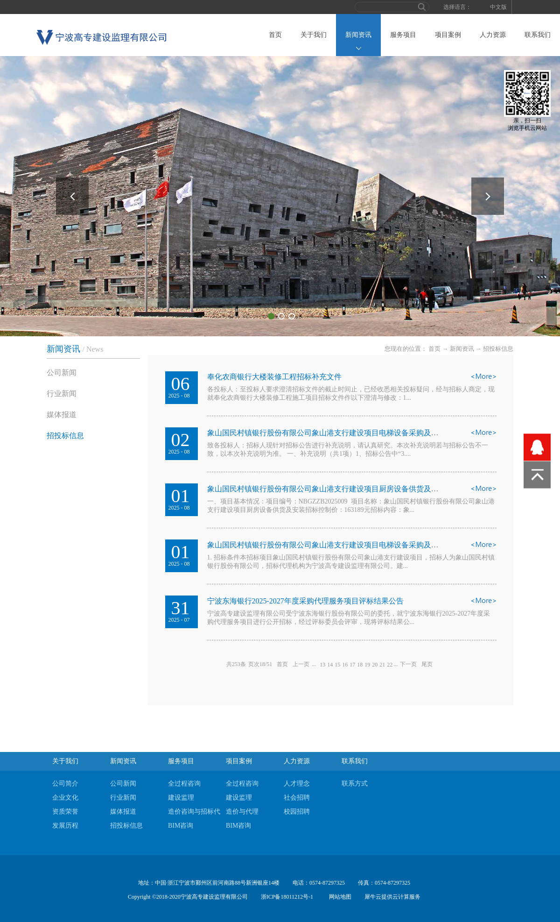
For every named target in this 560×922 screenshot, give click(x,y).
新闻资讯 (462, 348)
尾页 (427, 664)
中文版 (498, 7)
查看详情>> (483, 379)
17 (352, 664)
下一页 (408, 664)
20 (375, 664)
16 (345, 664)
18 (360, 664)
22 (389, 664)
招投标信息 (498, 348)
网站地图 (338, 897)
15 (337, 664)
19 (367, 664)
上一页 (301, 664)
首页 (275, 34)
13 (322, 664)
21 (382, 664)
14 (330, 664)
